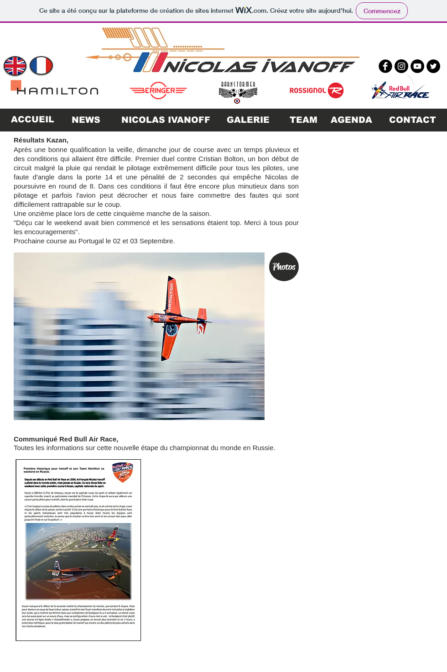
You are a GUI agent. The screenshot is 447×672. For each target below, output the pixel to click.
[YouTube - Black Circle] (417, 66)
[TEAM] (303, 120)
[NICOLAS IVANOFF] (166, 120)
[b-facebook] (385, 66)
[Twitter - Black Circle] (433, 66)
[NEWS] (85, 120)
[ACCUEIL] (32, 120)
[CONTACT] (412, 120)
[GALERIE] (248, 120)
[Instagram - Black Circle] (401, 66)
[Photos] (284, 266)
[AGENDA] (351, 120)
